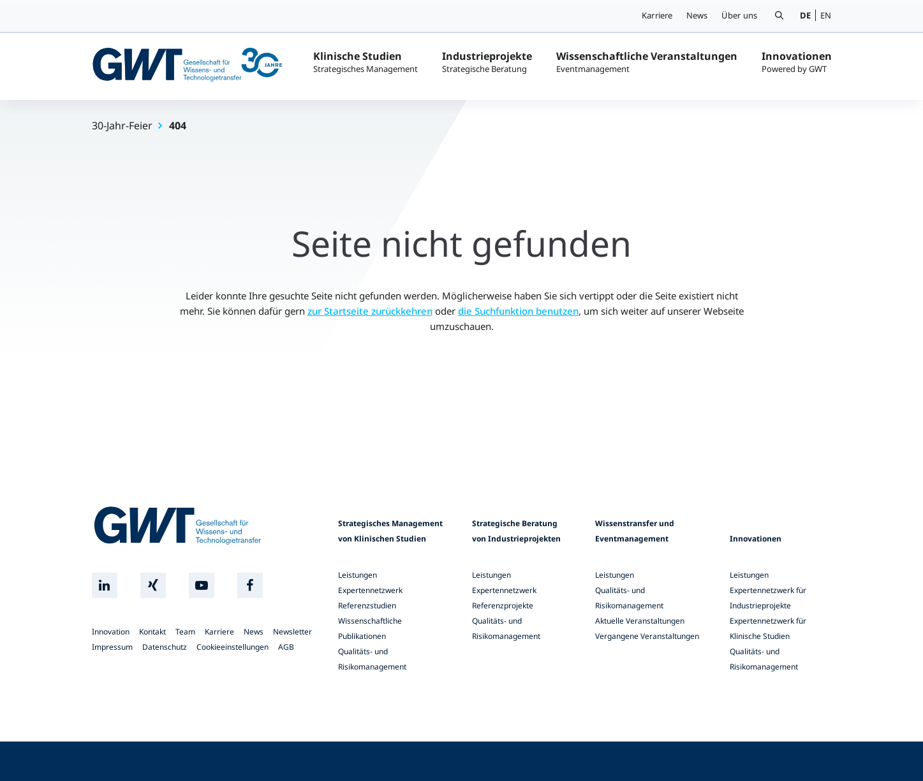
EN (825, 15)
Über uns (739, 15)
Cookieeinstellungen (232, 646)
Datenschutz (164, 646)
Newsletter (292, 631)
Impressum (112, 646)
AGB (286, 646)
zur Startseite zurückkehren (369, 311)
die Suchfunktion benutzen (518, 311)
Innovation (110, 631)
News (697, 15)
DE (805, 15)
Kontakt (152, 631)
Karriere (657, 15)
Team (185, 631)
